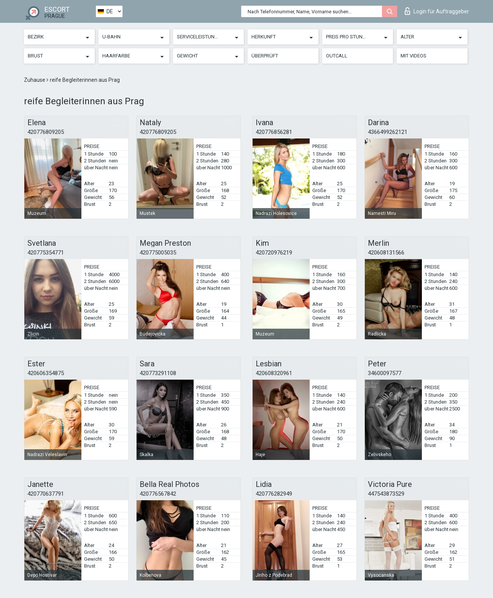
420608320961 (274, 373)
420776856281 (274, 132)
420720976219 (274, 252)
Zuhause (35, 80)
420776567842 (158, 493)
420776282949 (274, 493)
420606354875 (45, 373)
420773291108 (158, 373)
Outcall (336, 56)
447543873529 (386, 493)
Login (437, 11)
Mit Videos (413, 56)
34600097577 (384, 373)
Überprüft (264, 56)
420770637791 (45, 493)
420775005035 (158, 252)
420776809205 (45, 132)
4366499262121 (387, 132)
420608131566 (386, 252)
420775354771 (45, 252)
